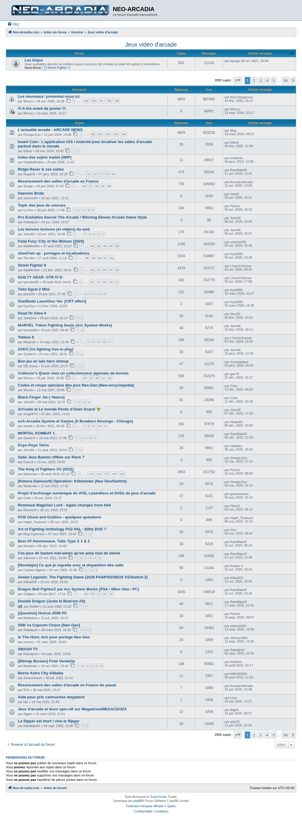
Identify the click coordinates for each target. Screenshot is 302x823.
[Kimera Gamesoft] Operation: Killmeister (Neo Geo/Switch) (72, 481)
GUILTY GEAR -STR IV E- (40, 277)
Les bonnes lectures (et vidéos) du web (54, 229)
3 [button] (261, 80)
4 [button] (267, 80)
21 (103, 378)
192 (109, 101)
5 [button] (274, 80)
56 (104, 270)
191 (101, 101)
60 (99, 258)
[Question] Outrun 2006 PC (42, 613)
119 (122, 474)
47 (111, 246)
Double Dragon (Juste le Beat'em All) (51, 601)
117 (106, 474)
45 (98, 246)
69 (85, 594)
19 (112, 174)
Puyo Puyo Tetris (33, 445)
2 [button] (254, 80)
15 (88, 174)
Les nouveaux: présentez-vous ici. (49, 96)
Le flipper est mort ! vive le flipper (49, 721)
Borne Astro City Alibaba (40, 673)
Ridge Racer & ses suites (41, 169)
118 (114, 474)
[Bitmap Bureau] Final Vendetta (46, 661)
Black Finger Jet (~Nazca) (41, 397)
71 (98, 594)
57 (110, 270)
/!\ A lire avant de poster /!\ (42, 108)
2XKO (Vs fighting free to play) (46, 349)
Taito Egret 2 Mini (34, 289)
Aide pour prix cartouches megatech (51, 697)
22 (109, 378)
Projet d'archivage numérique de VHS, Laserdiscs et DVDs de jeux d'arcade (87, 493)
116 (98, 474)
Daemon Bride (31, 193)
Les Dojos (34, 60)
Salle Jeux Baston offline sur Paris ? (51, 457)
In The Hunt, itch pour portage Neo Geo (54, 637)
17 (100, 174)
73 (111, 594)
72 (104, 594)
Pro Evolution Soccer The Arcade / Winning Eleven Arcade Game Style (82, 217)
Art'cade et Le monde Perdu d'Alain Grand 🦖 (59, 409)
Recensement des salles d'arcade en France (58, 181)
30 (109, 186)
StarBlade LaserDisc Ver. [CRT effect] (52, 301)
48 (117, 246)
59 (93, 258)
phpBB (137, 801)
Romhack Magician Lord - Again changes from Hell (64, 505)
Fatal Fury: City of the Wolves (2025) (51, 241)
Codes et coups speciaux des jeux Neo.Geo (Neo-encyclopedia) (76, 385)
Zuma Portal (158, 796)
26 (83, 186)
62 (112, 258)
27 (90, 186)
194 (123, 134)
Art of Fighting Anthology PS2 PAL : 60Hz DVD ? (62, 529)
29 (102, 186)
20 (97, 378)
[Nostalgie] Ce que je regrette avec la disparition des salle (70, 565)
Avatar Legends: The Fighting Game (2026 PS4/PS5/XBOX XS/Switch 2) (83, 577)
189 (85, 101)
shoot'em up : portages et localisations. (54, 253)
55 (98, 270)
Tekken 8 (26, 337)
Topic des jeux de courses (42, 205)
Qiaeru (171, 806)
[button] (237, 80)
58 (87, 258)
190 (93, 101)
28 (96, 186)
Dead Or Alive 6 (32, 313)
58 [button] (285, 80)
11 (109, 342)
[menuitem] (13, 24)
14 (97, 282)
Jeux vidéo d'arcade (151, 44)
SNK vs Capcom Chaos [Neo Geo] (49, 625)
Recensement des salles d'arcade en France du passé (67, 685)
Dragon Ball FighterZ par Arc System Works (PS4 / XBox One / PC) (78, 589)
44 (92, 246)
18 (106, 174)
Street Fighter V (57, 67)
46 (104, 246)
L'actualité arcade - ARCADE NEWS (50, 130)
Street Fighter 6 (32, 265)
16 (94, 174)
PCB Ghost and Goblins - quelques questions (59, 517)
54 (92, 270)
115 (91, 474)
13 (91, 282)
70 (92, 594)
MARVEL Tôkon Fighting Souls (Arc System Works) (65, 325)
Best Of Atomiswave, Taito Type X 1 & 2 (54, 541)
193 (116, 101)
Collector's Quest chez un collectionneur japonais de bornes (73, 373)
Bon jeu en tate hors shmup (43, 361)
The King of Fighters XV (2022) (46, 469)
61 (105, 258)
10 (103, 342)
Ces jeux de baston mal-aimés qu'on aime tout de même (69, 553)
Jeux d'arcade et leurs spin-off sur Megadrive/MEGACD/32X (72, 709)
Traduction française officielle (145, 806)
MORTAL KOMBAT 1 (36, 433)
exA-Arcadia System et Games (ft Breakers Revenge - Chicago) (75, 421)
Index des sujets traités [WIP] (44, 157)
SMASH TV (28, 649)
